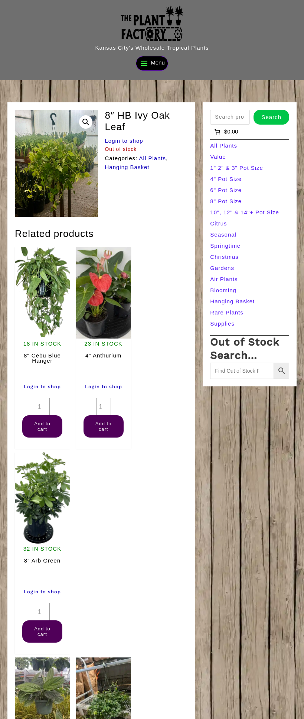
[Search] (283, 696)
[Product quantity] (41, 403)
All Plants (152, 158)
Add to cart (41, 423)
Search (271, 117)
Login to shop (124, 141)
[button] (85, 122)
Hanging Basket (127, 167)
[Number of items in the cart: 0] (225, 132)
